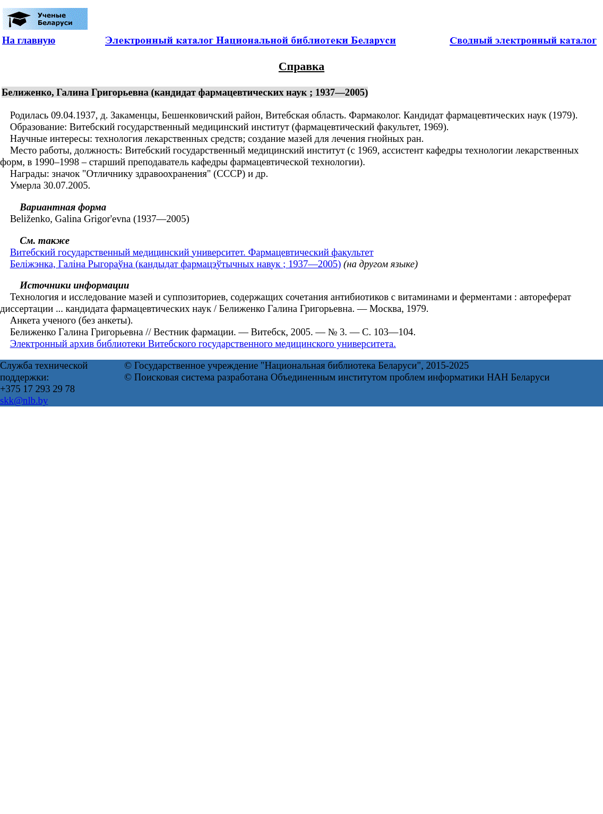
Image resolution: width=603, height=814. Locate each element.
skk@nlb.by (24, 400)
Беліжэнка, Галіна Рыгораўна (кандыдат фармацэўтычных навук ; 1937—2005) (175, 263)
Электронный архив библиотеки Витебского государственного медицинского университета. (203, 343)
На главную (28, 40)
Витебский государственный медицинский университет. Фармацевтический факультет (192, 252)
